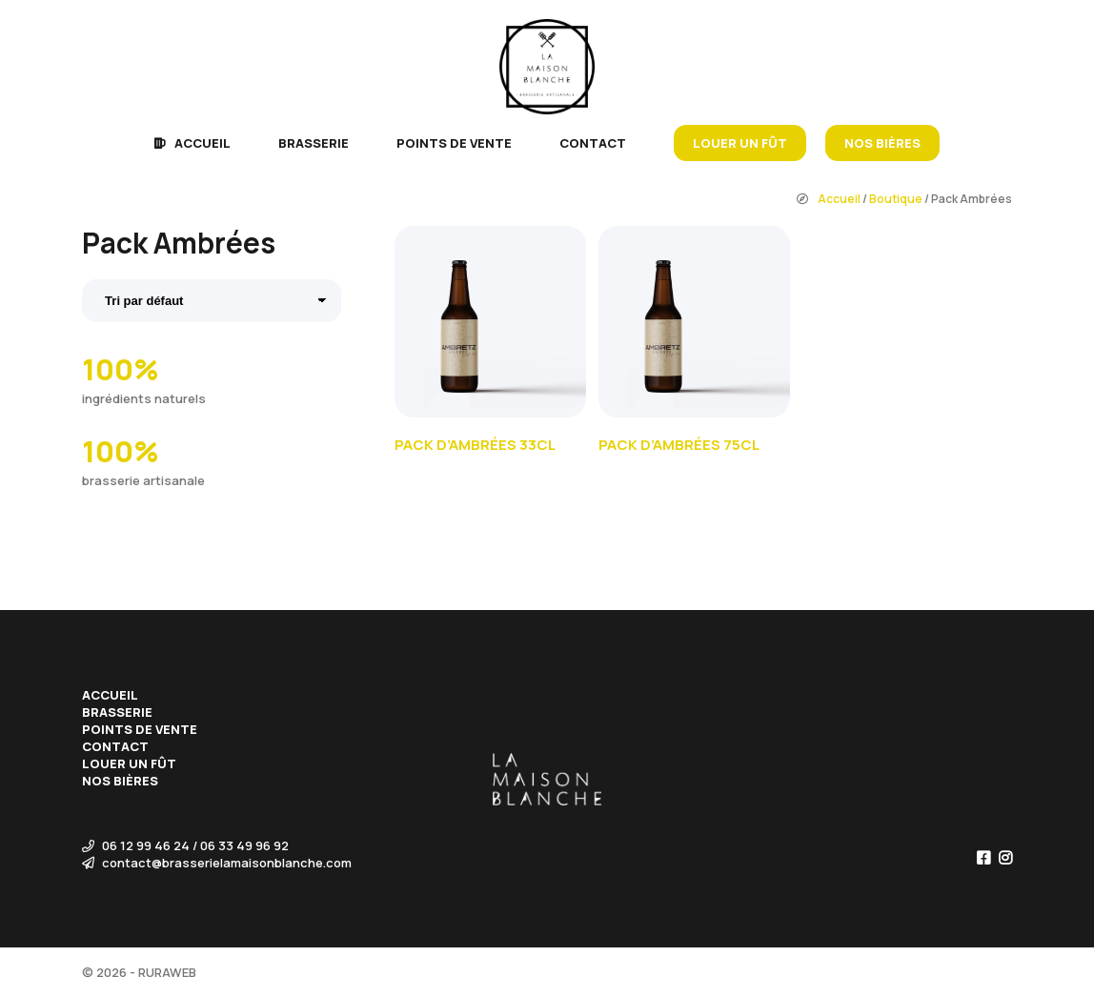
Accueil (202, 143)
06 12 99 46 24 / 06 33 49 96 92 (185, 845)
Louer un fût (740, 143)
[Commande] (211, 300)
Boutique (895, 199)
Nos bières (882, 143)
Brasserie (313, 143)
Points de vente (454, 143)
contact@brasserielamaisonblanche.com (217, 862)
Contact (592, 143)
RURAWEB (167, 972)
